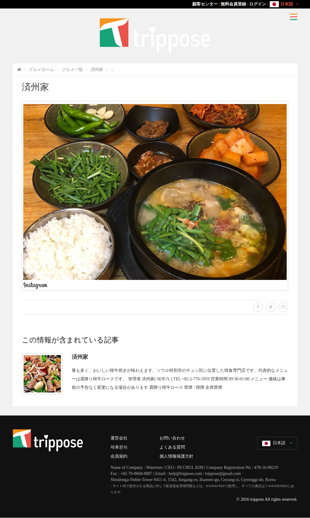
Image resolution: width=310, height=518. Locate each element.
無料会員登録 (233, 4)
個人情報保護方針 (176, 456)
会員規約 (118, 456)
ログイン (257, 4)
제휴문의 (118, 447)
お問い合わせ (172, 438)
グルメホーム (41, 69)
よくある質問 (172, 447)
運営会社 (118, 438)
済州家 (97, 69)
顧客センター (205, 4)
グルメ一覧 (72, 69)
